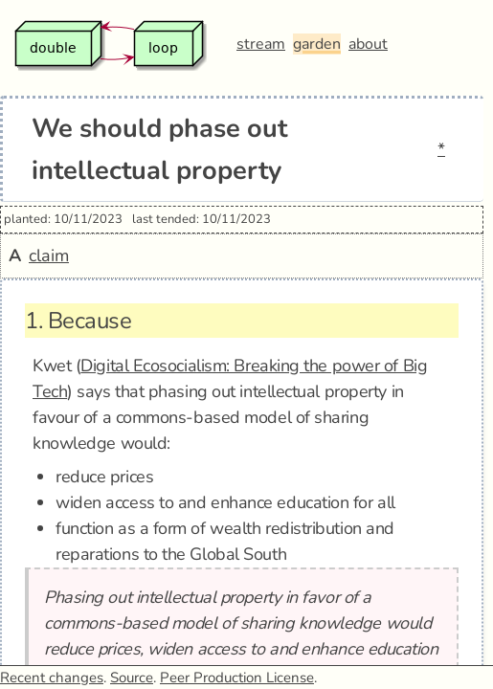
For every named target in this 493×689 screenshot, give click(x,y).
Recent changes (51, 677)
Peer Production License (237, 677)
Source (131, 677)
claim (49, 255)
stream (260, 44)
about (368, 44)
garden (317, 44)
